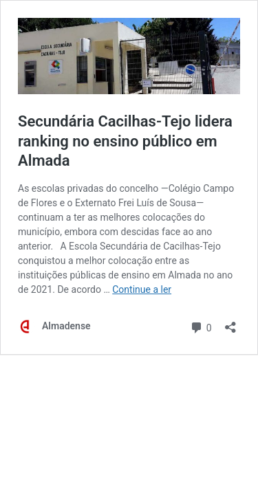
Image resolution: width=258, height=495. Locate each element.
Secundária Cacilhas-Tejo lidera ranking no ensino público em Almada (125, 141)
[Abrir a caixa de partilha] (230, 322)
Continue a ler (141, 289)
